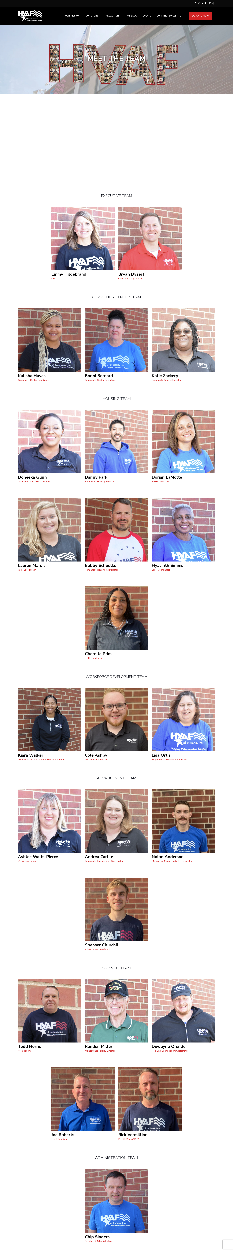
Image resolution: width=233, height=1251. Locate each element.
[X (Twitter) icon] (199, 3)
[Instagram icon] (210, 3)
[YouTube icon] (202, 3)
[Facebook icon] (195, 3)
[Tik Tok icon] (213, 3)
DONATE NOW (200, 15)
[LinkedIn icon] (206, 3)
